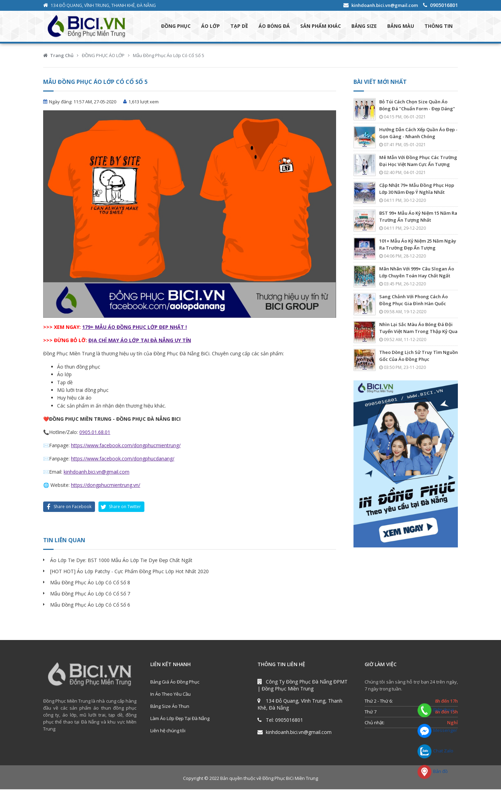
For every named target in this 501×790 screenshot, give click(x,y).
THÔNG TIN (438, 26)
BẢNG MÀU (400, 26)
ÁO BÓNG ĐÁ (274, 26)
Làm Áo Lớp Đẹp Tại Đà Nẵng (179, 719)
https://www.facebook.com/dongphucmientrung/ (126, 445)
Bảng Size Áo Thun (169, 707)
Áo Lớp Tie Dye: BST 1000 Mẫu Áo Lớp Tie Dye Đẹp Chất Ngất (121, 561)
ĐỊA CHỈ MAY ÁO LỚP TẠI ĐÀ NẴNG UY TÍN (139, 340)
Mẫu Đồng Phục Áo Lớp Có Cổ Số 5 (168, 56)
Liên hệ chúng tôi (167, 731)
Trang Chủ (61, 56)
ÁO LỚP (210, 26)
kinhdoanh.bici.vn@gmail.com (384, 5)
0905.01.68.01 (94, 432)
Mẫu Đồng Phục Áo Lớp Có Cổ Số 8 (90, 583)
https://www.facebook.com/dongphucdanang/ (122, 459)
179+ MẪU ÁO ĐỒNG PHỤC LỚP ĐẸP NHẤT (133, 327)
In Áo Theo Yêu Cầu (170, 695)
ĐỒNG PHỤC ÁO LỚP (103, 56)
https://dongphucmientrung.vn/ (105, 485)
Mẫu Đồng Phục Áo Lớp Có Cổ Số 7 (90, 594)
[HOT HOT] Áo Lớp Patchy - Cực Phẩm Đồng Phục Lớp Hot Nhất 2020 (129, 572)
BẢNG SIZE (364, 26)
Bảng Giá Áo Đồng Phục (174, 682)
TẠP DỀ (239, 26)
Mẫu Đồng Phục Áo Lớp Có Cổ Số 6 (90, 605)
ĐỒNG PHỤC (176, 26)
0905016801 (444, 5)
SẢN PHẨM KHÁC (320, 26)
